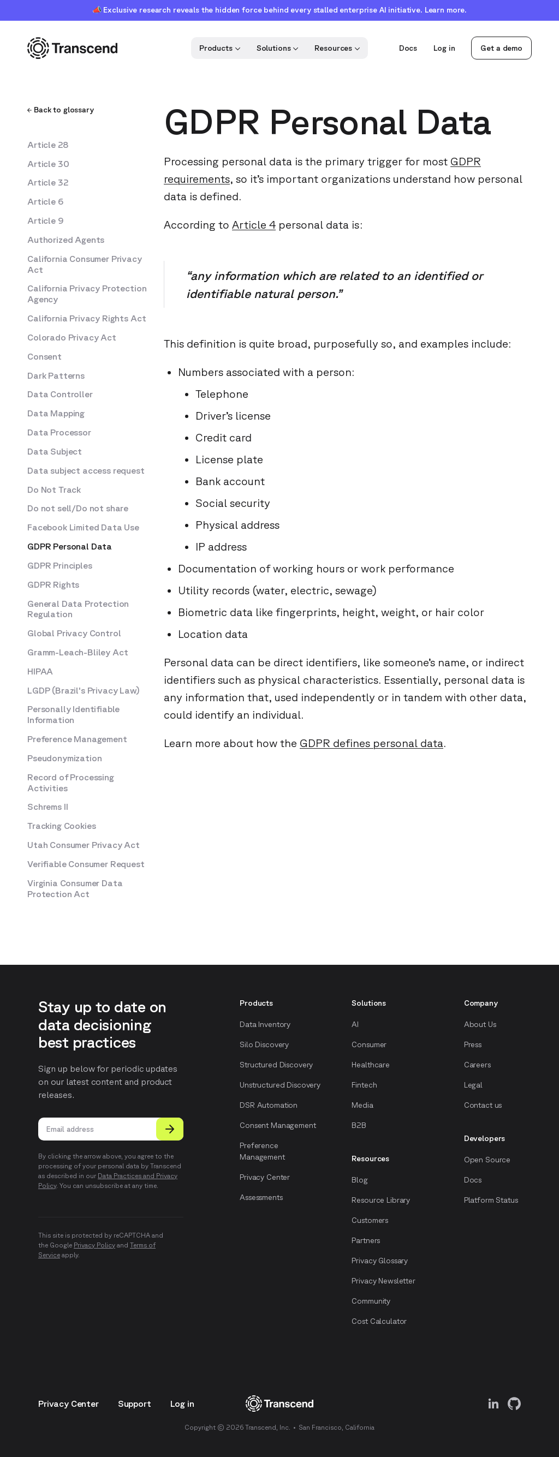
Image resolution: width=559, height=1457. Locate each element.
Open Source (487, 1159)
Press (472, 1044)
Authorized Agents (65, 239)
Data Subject (54, 451)
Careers (477, 1064)
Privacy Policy (94, 1245)
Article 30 (48, 164)
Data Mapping (56, 413)
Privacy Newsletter (383, 1280)
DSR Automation (269, 1105)
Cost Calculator (379, 1321)
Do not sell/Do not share (77, 508)
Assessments (261, 1197)
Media (362, 1105)
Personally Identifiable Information (73, 714)
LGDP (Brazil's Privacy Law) (83, 690)
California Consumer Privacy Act (84, 264)
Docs (408, 48)
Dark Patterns (56, 375)
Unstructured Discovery (280, 1084)
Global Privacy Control (74, 633)
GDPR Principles (59, 565)
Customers (370, 1220)
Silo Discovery (264, 1044)
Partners (366, 1240)
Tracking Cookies (61, 826)
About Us (480, 1024)
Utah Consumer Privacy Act (83, 845)
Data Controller (60, 394)
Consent (44, 356)
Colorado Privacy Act (71, 337)
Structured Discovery (276, 1064)
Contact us (483, 1105)
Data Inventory (265, 1024)
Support (134, 1403)
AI (355, 1024)
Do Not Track (54, 489)
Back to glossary (60, 110)
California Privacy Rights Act (86, 318)
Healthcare (371, 1064)
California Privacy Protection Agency (86, 293)
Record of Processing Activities (70, 782)
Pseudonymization (64, 758)
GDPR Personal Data (69, 546)
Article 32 (47, 182)
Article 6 (45, 201)
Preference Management (77, 739)
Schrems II (47, 806)
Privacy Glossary (380, 1260)
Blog (359, 1179)
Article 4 (254, 224)
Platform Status (491, 1200)
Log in (444, 48)
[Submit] (169, 1129)
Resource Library (381, 1200)
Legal (473, 1084)
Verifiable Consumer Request (86, 864)
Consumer (369, 1044)
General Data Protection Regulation (78, 609)
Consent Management (278, 1125)
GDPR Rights (53, 584)
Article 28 (47, 145)
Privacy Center (265, 1177)
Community (371, 1301)
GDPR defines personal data (371, 743)
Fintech (364, 1084)
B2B (359, 1125)
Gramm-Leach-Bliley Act (77, 652)
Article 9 (45, 220)
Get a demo (501, 48)
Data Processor (59, 432)
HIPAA (40, 671)
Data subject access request (86, 470)
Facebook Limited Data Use (83, 527)
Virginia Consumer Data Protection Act (74, 888)
